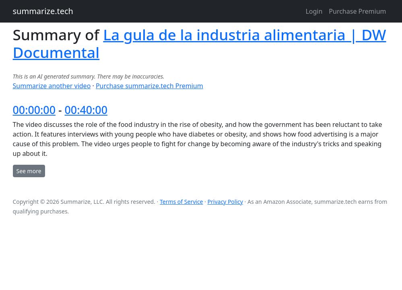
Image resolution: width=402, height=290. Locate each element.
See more (28, 171)
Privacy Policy (225, 201)
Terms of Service (181, 201)
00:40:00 (86, 109)
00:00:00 (34, 109)
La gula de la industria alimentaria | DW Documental (199, 43)
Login (313, 11)
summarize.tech (43, 11)
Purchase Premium (357, 11)
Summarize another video (52, 85)
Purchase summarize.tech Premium (149, 85)
